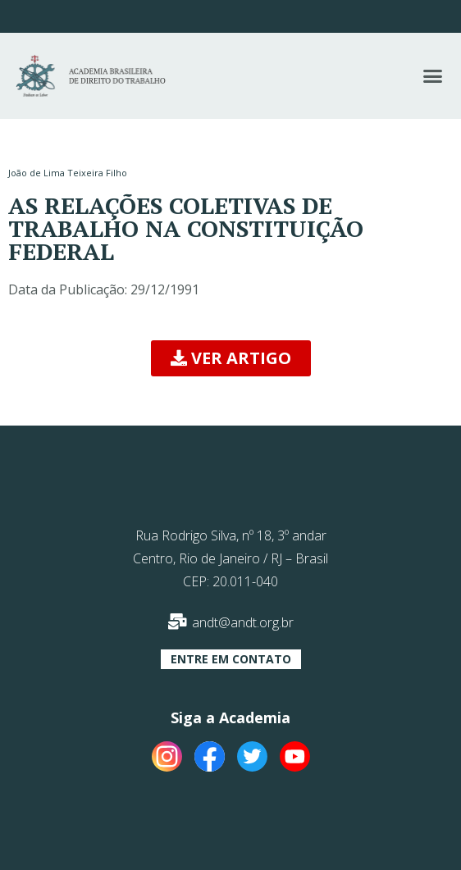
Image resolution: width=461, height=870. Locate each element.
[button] (433, 76)
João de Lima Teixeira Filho (67, 172)
